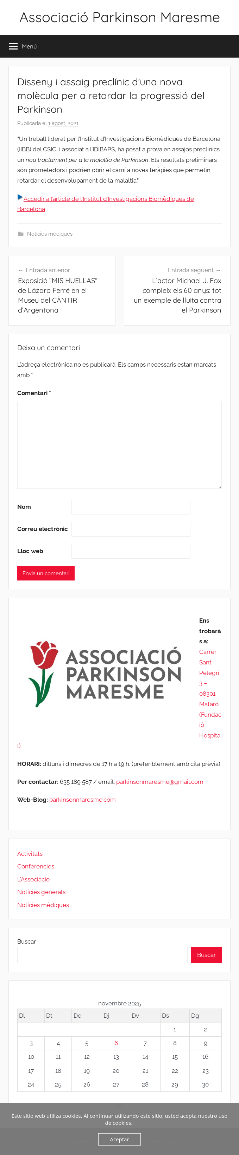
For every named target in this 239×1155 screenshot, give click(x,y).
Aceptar (119, 1139)
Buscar (26, 941)
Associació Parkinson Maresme (119, 17)
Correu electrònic (42, 528)
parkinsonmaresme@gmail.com (159, 781)
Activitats (30, 853)
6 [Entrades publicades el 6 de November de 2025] (116, 1042)
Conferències (35, 866)
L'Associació (33, 879)
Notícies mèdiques (50, 234)
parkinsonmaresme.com (82, 799)
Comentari (34, 392)
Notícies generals (41, 891)
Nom (24, 506)
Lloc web (30, 550)
